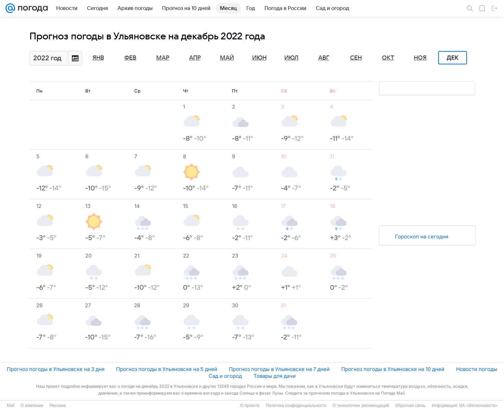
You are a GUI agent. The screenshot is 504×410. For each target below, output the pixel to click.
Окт (388, 58)
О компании (32, 405)
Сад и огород (225, 376)
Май (227, 58)
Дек (452, 58)
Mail (10, 405)
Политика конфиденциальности (296, 405)
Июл (291, 58)
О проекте (250, 405)
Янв (98, 58)
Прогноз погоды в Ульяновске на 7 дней (279, 369)
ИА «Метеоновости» (478, 405)
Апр (195, 58)
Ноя (420, 58)
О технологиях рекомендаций (360, 405)
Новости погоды (476, 369)
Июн (259, 58)
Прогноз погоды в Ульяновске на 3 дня (56, 369)
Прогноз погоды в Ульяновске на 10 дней (392, 369)
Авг (323, 58)
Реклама (57, 405)
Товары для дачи (275, 376)
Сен (356, 58)
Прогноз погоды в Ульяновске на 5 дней (166, 369)
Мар (162, 58)
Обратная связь (410, 405)
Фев (130, 58)
